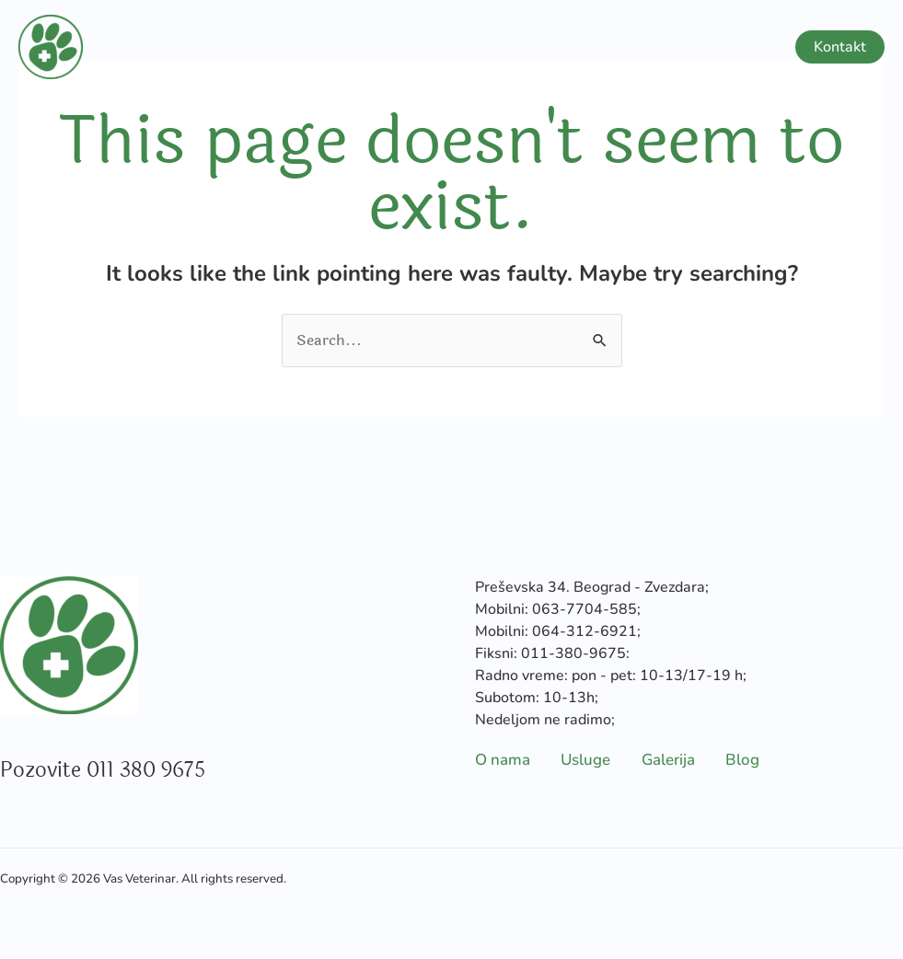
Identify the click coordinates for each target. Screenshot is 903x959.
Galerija (663, 47)
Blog (742, 47)
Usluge (556, 47)
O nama (466, 47)
